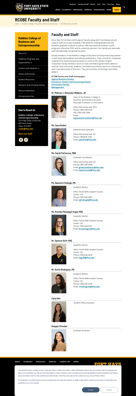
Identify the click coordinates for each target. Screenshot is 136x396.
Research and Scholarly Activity (31, 85)
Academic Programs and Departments (28, 61)
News (118, 4)
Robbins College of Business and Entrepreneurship (40, 24)
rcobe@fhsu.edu (25, 128)
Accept (90, 390)
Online (109, 10)
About (57, 10)
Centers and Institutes (27, 68)
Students (72, 4)
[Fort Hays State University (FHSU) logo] (32, 7)
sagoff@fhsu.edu (86, 257)
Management (57, 87)
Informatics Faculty (60, 84)
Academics (66, 10)
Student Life (65, 362)
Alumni (92, 4)
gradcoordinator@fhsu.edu (91, 167)
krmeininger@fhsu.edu (89, 229)
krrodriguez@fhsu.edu (89, 286)
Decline (109, 390)
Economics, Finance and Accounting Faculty (71, 82)
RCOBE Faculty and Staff (69, 24)
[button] (124, 7)
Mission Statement (26, 90)
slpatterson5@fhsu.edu (89, 170)
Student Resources (26, 79)
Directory (110, 4)
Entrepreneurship (26, 96)
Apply (116, 10)
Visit (98, 4)
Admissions (78, 10)
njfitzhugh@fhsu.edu (88, 200)
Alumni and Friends (26, 74)
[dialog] (68, 380)
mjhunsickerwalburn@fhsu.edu (87, 118)
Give (103, 4)
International (99, 10)
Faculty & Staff (83, 4)
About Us (22, 53)
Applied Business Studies (62, 79)
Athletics (88, 10)
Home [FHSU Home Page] (17, 24)
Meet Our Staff (25, 133)
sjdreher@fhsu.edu (87, 139)
